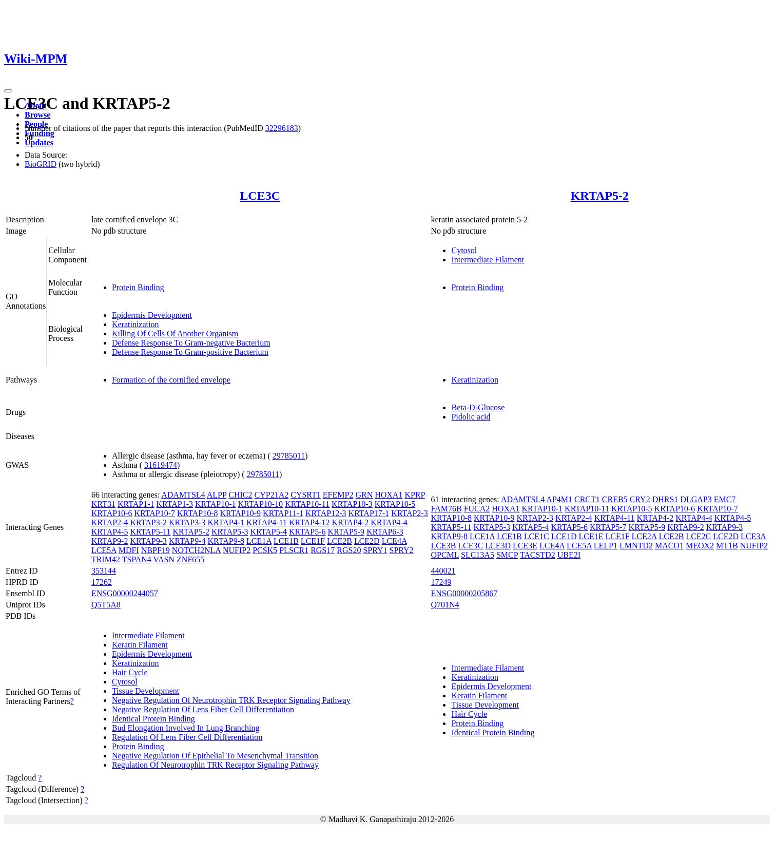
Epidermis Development (152, 315)
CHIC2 (240, 494)
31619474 (160, 465)
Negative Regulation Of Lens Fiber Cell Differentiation (203, 709)
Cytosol (464, 250)
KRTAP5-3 (229, 531)
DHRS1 (665, 499)
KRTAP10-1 (215, 504)
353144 (103, 570)
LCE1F (313, 541)
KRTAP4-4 (389, 522)
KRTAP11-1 (283, 513)
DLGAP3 (695, 499)
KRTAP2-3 (409, 513)
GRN (364, 494)
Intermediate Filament (487, 259)
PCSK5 (265, 550)
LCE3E (525, 545)
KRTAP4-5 (109, 531)
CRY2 (640, 499)
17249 (441, 582)
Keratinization (135, 324)
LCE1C (536, 536)
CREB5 (615, 499)
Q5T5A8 (106, 604)
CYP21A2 (272, 494)
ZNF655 (190, 559)
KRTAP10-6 (111, 513)
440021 (443, 570)
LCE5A (104, 550)
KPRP (414, 494)
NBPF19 (155, 550)
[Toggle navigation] (8, 90)
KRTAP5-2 (600, 195)
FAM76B (446, 508)
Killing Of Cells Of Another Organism (175, 333)
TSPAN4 (136, 559)
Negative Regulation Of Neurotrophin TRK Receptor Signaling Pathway (231, 700)
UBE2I (568, 554)
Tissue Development (145, 691)
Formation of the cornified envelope (171, 379)
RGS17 (323, 550)
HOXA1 (388, 494)
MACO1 (669, 545)
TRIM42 (105, 559)
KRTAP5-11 (150, 531)
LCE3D (498, 545)
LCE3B (443, 545)
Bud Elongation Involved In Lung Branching (186, 727)
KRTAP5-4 (268, 531)
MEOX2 (700, 545)
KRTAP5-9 (346, 531)
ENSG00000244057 (124, 593)
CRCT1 (587, 499)
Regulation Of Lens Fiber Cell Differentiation (187, 737)
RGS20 (349, 550)
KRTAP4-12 (309, 522)
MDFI (129, 550)
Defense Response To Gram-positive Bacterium (190, 352)
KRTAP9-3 (148, 541)
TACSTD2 (537, 554)
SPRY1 (375, 550)
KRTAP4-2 (350, 522)
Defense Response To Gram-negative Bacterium (191, 342)
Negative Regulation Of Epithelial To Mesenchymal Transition (215, 755)
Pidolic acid (470, 416)
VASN (164, 559)
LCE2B (339, 541)
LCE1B (286, 541)
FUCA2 (477, 508)
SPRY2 (402, 550)
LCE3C (260, 195)
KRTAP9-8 (226, 541)
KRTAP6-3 (384, 531)
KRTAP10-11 (307, 504)
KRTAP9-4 (187, 541)
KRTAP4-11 (266, 522)
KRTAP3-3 (187, 522)
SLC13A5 (477, 554)
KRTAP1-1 (136, 504)
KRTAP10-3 (352, 504)
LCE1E (590, 536)
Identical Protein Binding (153, 718)
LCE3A (753, 536)
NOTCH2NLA (196, 550)
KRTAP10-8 (197, 513)
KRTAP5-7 (608, 527)
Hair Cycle (130, 672)
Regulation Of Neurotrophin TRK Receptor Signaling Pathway (215, 764)
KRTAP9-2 (109, 541)
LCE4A (394, 541)
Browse (37, 114)
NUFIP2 (236, 550)
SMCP (507, 554)
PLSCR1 (293, 550)
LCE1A (259, 541)
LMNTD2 (636, 545)
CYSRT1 (306, 494)
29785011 (289, 455)
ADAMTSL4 (183, 494)
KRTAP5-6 (307, 531)
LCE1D (564, 536)
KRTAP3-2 (148, 522)
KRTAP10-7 (154, 513)
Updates (39, 142)
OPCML (445, 554)
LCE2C (698, 536)
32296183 (281, 128)
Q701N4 (445, 604)
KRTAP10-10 (260, 504)
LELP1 (605, 545)
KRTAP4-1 (226, 522)
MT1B (727, 545)
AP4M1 (559, 499)
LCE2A (644, 536)
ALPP (217, 494)
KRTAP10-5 (395, 504)
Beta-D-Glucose (478, 407)
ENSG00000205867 (464, 593)
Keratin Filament (140, 644)
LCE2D (367, 541)
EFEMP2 (338, 494)
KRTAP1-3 (174, 504)
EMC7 (725, 499)
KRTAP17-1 (369, 513)
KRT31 (103, 504)
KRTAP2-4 (109, 522)
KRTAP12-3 (325, 513)
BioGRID (40, 164)
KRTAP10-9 (240, 513)
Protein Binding (138, 287)
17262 (101, 582)
